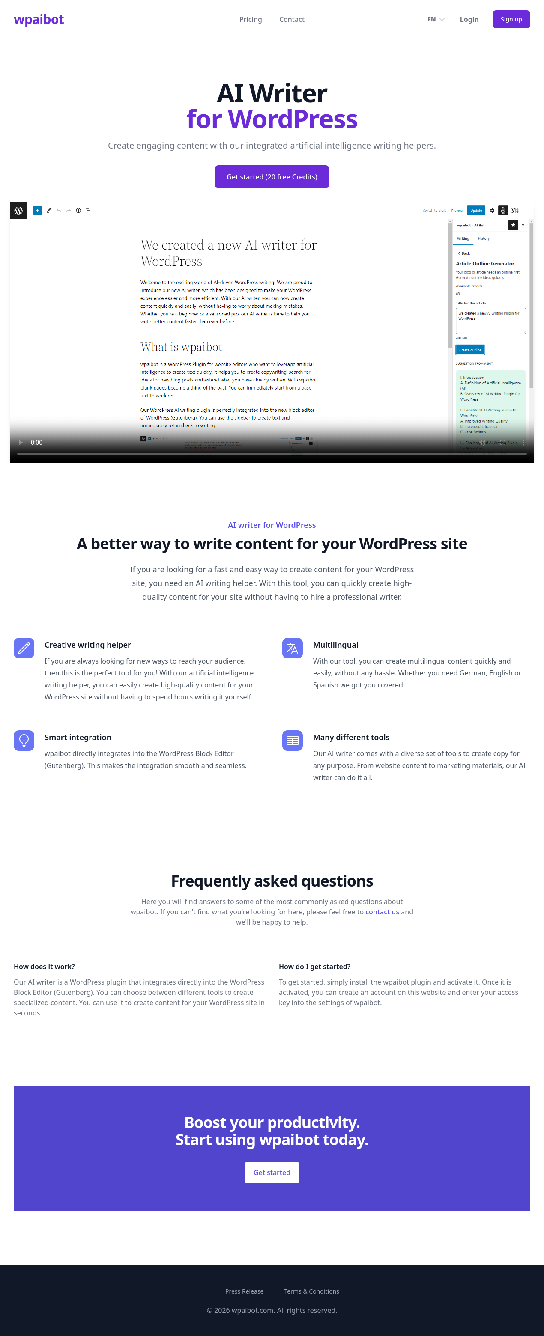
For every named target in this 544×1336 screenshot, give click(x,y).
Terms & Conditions (312, 1291)
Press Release (244, 1291)
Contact (292, 19)
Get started (272, 1172)
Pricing (250, 19)
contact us (382, 911)
